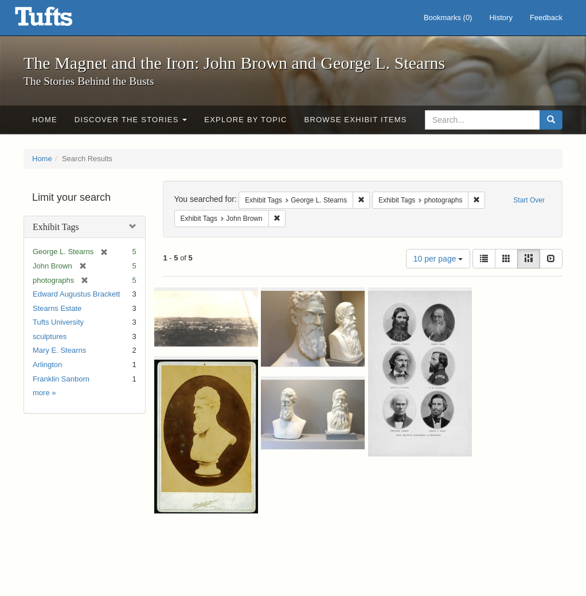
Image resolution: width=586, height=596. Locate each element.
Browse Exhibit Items (355, 119)
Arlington (47, 364)
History (500, 17)
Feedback (546, 17)
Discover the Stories (131, 119)
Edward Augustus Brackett (76, 294)
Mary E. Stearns (59, 350)
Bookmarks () (448, 17)
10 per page (438, 258)
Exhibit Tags (56, 227)
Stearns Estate (57, 308)
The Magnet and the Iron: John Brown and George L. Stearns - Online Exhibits (58, 20)
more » (44, 392)
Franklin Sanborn (61, 379)
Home (44, 119)
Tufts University (58, 322)
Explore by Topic (245, 119)
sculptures (50, 336)
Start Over (529, 200)
